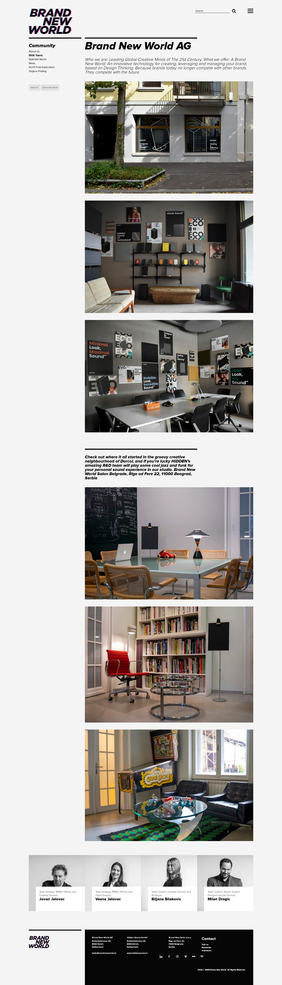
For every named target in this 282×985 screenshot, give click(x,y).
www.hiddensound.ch (137, 953)
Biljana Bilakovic (166, 899)
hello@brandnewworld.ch (104, 953)
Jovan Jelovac (52, 899)
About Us (34, 87)
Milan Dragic (219, 899)
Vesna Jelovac (108, 899)
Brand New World (50, 87)
